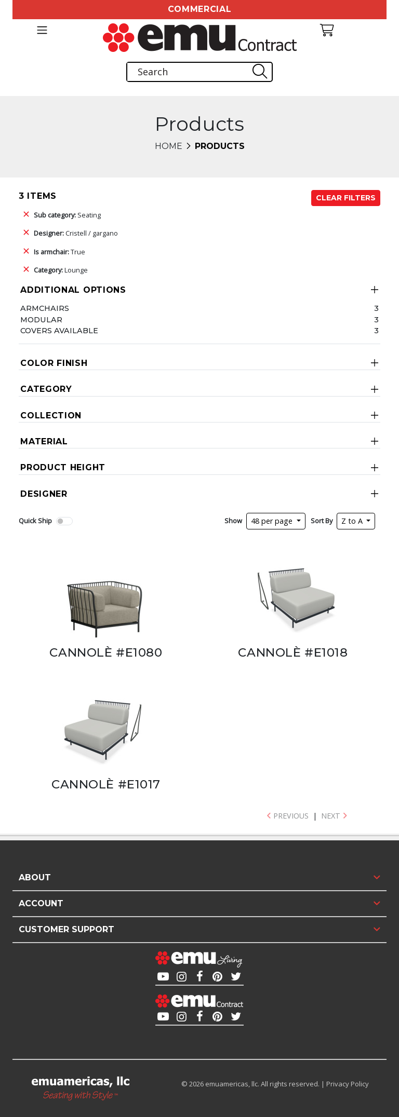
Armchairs (44, 308)
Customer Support (66, 929)
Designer (44, 494)
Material (44, 441)
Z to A (353, 521)
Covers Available (59, 330)
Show (233, 520)
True (59, 251)
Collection (51, 415)
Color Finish (53, 363)
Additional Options (73, 290)
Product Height (62, 467)
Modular (41, 319)
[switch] (64, 521)
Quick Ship (35, 520)
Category (46, 389)
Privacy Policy (347, 1083)
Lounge (61, 270)
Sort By (321, 520)
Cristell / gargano (76, 233)
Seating (67, 215)
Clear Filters (346, 197)
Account (41, 903)
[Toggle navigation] (42, 30)
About (35, 877)
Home (168, 146)
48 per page (273, 521)
